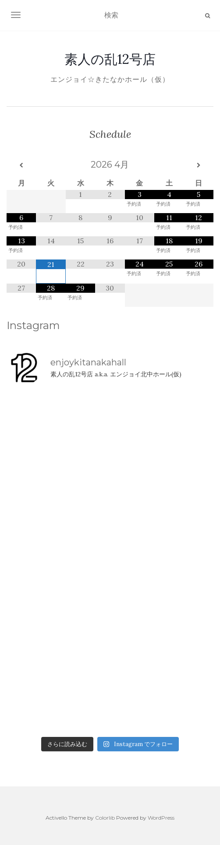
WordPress (161, 817)
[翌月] (198, 165)
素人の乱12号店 (110, 59)
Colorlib (105, 817)
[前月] (21, 165)
